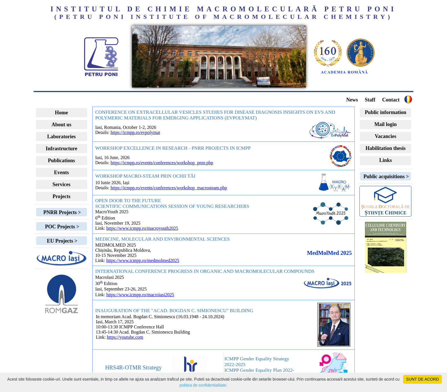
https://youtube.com (125, 337)
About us (62, 124)
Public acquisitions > (385, 176)
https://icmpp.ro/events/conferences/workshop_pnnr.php (162, 162)
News (352, 100)
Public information (386, 112)
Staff (370, 100)
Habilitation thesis (385, 148)
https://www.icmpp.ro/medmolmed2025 (142, 260)
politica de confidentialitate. (203, 385)
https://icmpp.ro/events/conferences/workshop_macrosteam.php (169, 187)
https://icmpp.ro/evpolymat (135, 132)
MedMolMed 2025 (329, 253)
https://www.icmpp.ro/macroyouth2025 (142, 228)
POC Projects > (61, 226)
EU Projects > (61, 241)
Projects (61, 196)
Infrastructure (61, 148)
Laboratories (61, 136)
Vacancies (385, 136)
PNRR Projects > (61, 212)
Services (61, 184)
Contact (390, 100)
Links (385, 160)
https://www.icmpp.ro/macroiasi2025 (140, 294)
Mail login (385, 124)
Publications (61, 160)
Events (61, 172)
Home (61, 112)
